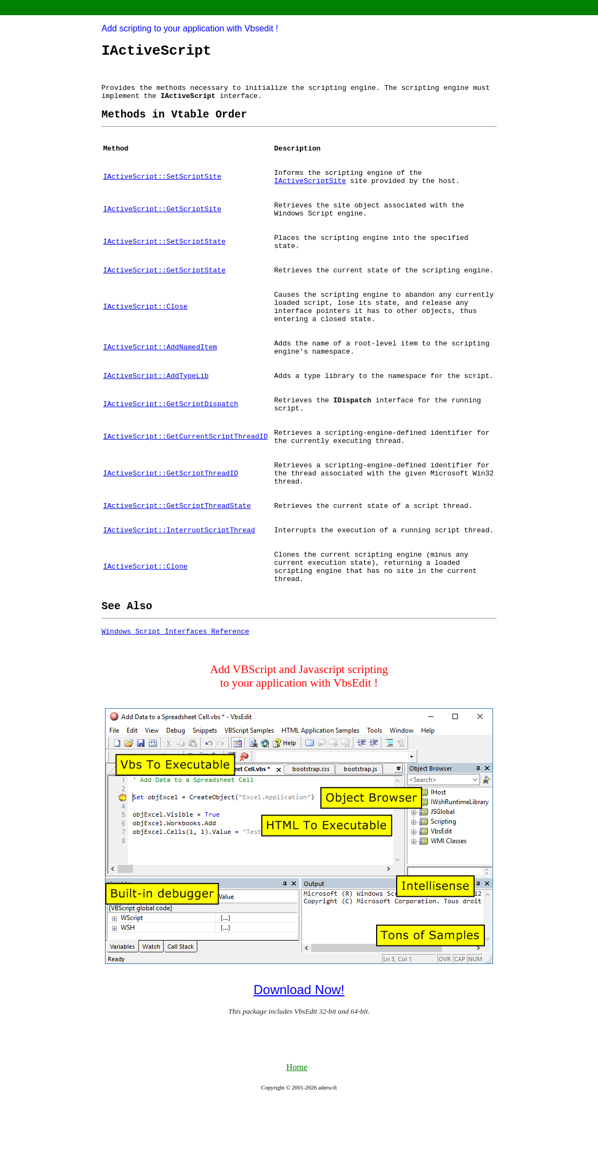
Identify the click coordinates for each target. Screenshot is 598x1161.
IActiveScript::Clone (145, 620)
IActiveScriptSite (310, 196)
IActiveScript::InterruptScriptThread (179, 579)
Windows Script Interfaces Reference (175, 691)
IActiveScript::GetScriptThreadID (171, 518)
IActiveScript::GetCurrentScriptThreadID (185, 477)
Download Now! (298, 1050)
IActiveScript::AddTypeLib (156, 410)
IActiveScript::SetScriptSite (162, 191)
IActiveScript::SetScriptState (164, 263)
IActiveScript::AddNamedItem (160, 379)
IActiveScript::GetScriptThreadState (177, 553)
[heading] (174, 124)
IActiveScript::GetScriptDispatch (171, 441)
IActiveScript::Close (145, 334)
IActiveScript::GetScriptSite (162, 227)
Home (296, 1127)
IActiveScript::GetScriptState (164, 293)
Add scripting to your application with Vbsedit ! (190, 28)
